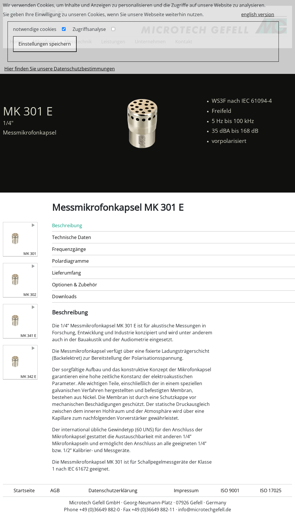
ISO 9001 (230, 490)
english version (257, 14)
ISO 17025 (270, 490)
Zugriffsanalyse (89, 29)
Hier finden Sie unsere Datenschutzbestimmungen (59, 69)
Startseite (24, 490)
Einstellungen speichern (45, 44)
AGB (55, 490)
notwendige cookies (34, 29)
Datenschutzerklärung (113, 490)
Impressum (186, 490)
